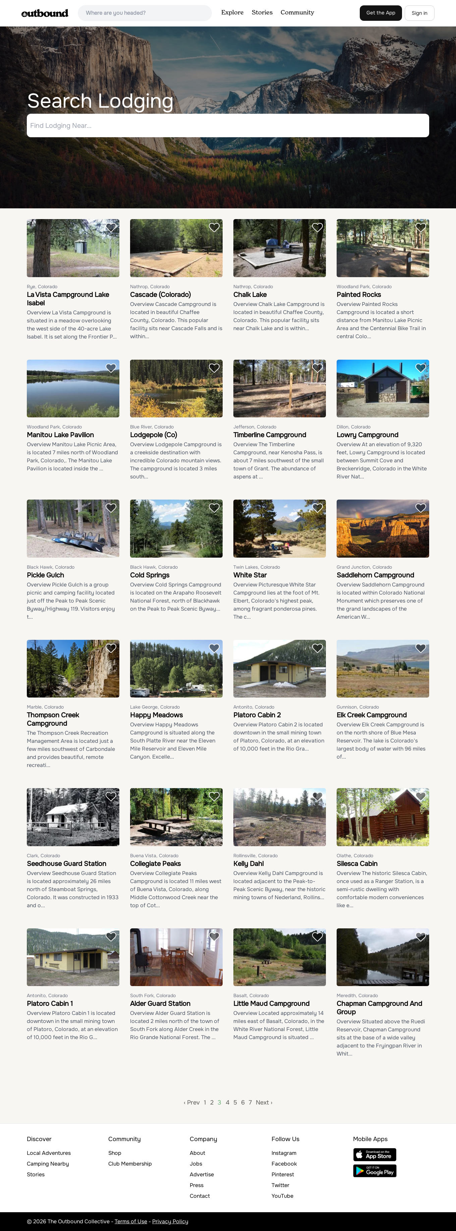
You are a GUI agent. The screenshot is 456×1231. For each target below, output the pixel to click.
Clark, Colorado (43, 856)
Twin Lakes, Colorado (256, 567)
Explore (232, 13)
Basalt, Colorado (251, 995)
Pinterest (283, 1174)
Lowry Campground (367, 435)
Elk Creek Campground (372, 715)
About (197, 1153)
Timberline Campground (269, 435)
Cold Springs (149, 575)
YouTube (282, 1195)
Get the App (380, 12)
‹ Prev (192, 1102)
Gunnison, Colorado (358, 707)
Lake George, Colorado (155, 707)
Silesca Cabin (357, 864)
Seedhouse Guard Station (66, 864)
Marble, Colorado (45, 707)
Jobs (196, 1163)
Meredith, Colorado (357, 995)
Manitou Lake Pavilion (60, 435)
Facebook (284, 1163)
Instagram (284, 1153)
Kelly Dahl (248, 864)
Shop (114, 1153)
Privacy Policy (170, 1221)
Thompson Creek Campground (53, 719)
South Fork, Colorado (153, 995)
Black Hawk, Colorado (50, 567)
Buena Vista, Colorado (154, 856)
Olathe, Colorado (355, 856)
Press (197, 1185)
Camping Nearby (48, 1163)
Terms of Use (131, 1221)
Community (297, 13)
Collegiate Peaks (155, 864)
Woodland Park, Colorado (364, 287)
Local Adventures (49, 1153)
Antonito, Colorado (253, 707)
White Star (250, 575)
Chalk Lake (250, 295)
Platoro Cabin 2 (257, 715)
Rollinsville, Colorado (255, 856)
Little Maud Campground (271, 1003)
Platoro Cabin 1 (50, 1003)
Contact (200, 1195)
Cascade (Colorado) (160, 295)
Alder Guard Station (160, 1003)
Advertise (202, 1174)
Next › (264, 1102)
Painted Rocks (359, 295)
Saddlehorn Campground (375, 575)
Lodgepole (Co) (153, 435)
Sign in (419, 13)
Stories (262, 13)
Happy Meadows (156, 715)
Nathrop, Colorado (150, 287)
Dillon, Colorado (353, 427)
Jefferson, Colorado (254, 427)
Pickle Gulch (45, 575)
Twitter (280, 1185)
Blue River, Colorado (152, 427)
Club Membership (130, 1163)
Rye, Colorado (42, 287)
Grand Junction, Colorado (364, 567)
